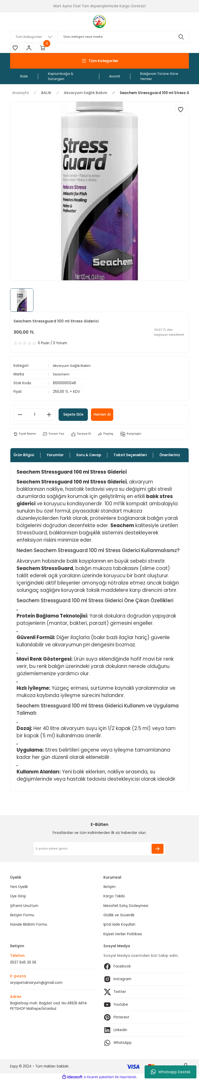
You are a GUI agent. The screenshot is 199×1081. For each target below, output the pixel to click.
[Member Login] (29, 48)
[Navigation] (99, 61)
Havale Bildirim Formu (28, 925)
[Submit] (158, 849)
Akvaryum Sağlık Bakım (72, 366)
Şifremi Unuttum (24, 906)
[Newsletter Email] (99, 849)
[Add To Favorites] (180, 110)
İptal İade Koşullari (119, 925)
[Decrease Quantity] (20, 415)
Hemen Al (107, 414)
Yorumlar (55, 455)
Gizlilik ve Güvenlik (118, 915)
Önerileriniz (169, 455)
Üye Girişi (18, 896)
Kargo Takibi (114, 896)
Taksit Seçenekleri (130, 455)
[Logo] (99, 21)
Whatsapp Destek (170, 1072)
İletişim (109, 887)
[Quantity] (34, 415)
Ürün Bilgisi (23, 455)
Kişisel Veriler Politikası (122, 934)
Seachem (61, 374)
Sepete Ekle (75, 414)
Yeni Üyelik (19, 887)
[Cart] (44, 48)
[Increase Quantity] (49, 415)
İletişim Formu (22, 915)
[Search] (99, 37)
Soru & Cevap (88, 455)
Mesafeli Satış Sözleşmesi (125, 906)
